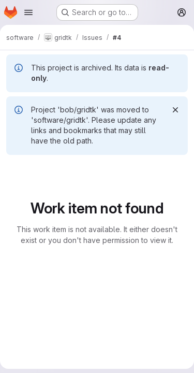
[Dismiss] (175, 110)
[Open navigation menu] (28, 12)
